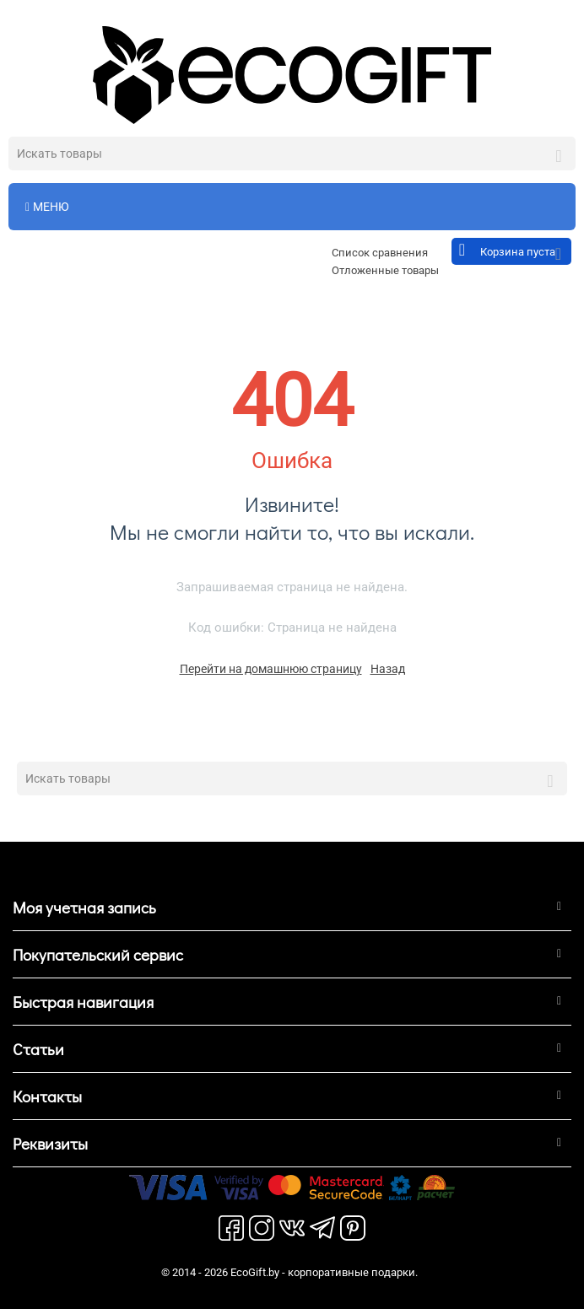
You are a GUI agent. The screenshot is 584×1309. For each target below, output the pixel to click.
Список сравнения (380, 252)
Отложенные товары (385, 270)
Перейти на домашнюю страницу (271, 669)
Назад (387, 669)
